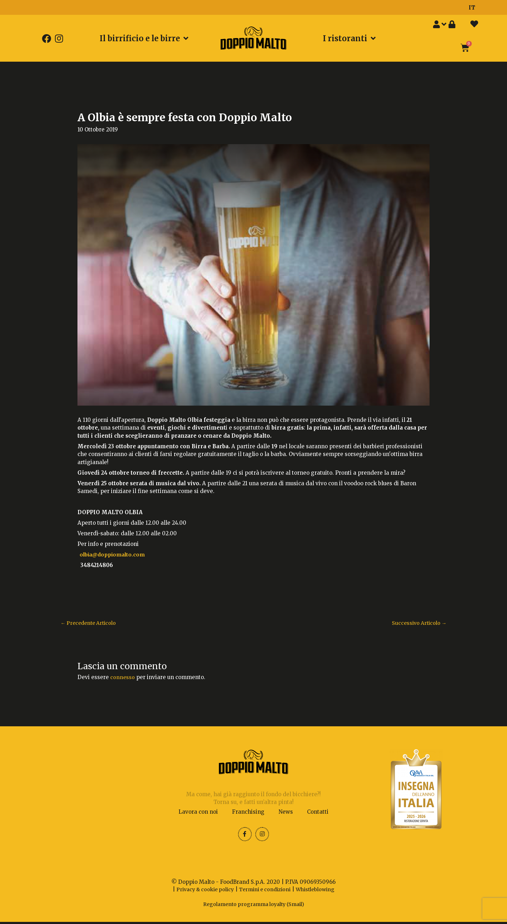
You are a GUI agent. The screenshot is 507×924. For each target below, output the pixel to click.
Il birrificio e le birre (144, 38)
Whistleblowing (319, 891)
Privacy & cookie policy (201, 891)
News (285, 812)
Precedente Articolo (90, 623)
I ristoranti (349, 38)
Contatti (317, 812)
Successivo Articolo (417, 623)
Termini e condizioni (265, 891)
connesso (122, 677)
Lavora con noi (198, 812)
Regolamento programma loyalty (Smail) (253, 906)
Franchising (248, 812)
